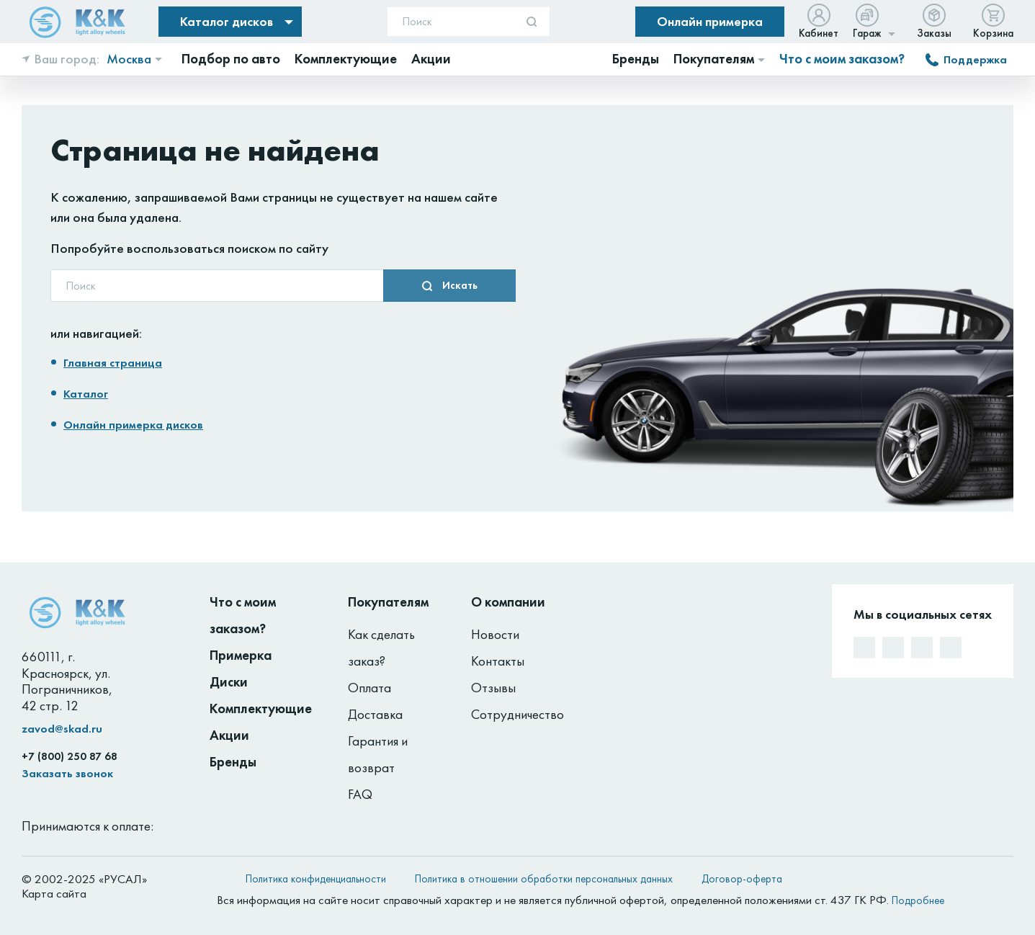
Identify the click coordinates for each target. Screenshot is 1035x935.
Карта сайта (54, 893)
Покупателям (388, 602)
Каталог (85, 393)
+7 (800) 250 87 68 (69, 756)
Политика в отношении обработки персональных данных (544, 878)
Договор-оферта (742, 878)
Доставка (375, 714)
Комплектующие (261, 708)
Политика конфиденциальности (316, 878)
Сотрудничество (517, 714)
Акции (229, 735)
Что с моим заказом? (842, 59)
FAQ (360, 794)
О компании (508, 602)
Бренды (233, 762)
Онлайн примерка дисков (133, 424)
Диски (229, 682)
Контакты (497, 661)
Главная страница (112, 362)
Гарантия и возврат (378, 754)
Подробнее (918, 900)
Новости (495, 634)
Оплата (369, 688)
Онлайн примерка (710, 21)
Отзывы (493, 688)
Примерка (241, 655)
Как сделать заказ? (381, 647)
